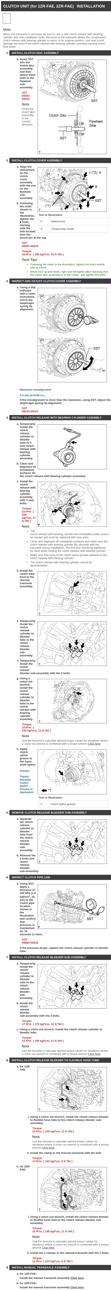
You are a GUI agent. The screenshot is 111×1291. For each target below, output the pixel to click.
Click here (94, 743)
